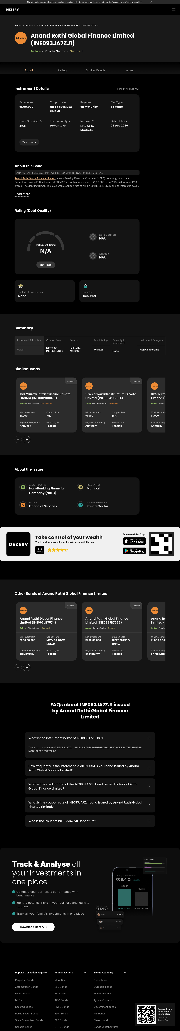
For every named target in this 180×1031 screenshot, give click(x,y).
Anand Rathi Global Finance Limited (57, 25)
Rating (62, 70)
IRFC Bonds (61, 1012)
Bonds (29, 25)
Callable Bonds (23, 1026)
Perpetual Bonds (24, 979)
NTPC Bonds (61, 1026)
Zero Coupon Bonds (26, 985)
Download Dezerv (34, 926)
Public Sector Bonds (26, 1012)
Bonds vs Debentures (106, 1026)
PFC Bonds (60, 1019)
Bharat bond (101, 1019)
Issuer (128, 70)
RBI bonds (100, 1012)
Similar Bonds (95, 70)
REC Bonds (60, 985)
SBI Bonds (60, 992)
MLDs (18, 999)
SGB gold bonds (103, 985)
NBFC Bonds (22, 992)
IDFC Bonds (61, 999)
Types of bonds (103, 999)
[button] (31, 971)
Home (18, 25)
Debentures (100, 979)
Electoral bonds (103, 992)
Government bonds (105, 1005)
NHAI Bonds (61, 979)
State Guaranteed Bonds (29, 1019)
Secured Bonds (24, 1005)
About (29, 70)
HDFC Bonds (61, 1005)
